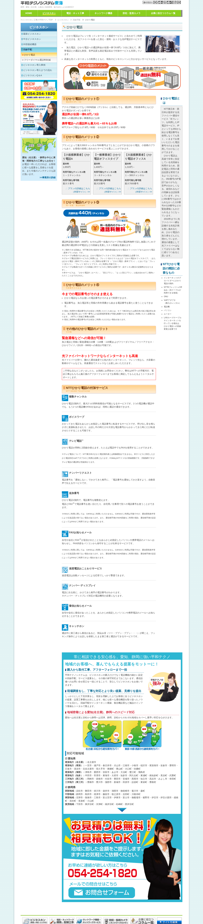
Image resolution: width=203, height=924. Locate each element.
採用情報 (37, 914)
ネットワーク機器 (103, 13)
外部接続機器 (29, 44)
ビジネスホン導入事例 (34, 65)
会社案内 (128, 2)
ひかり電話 (29, 54)
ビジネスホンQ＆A (32, 75)
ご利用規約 (50, 914)
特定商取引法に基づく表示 (113, 914)
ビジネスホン (38, 27)
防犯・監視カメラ (132, 13)
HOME (28, 13)
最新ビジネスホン (32, 34)
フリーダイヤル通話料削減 (37, 60)
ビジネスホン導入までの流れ (37, 70)
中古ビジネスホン (32, 39)
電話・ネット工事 (75, 13)
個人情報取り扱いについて (83, 914)
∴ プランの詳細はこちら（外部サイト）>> (77, 190)
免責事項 (63, 914)
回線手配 (27, 49)
